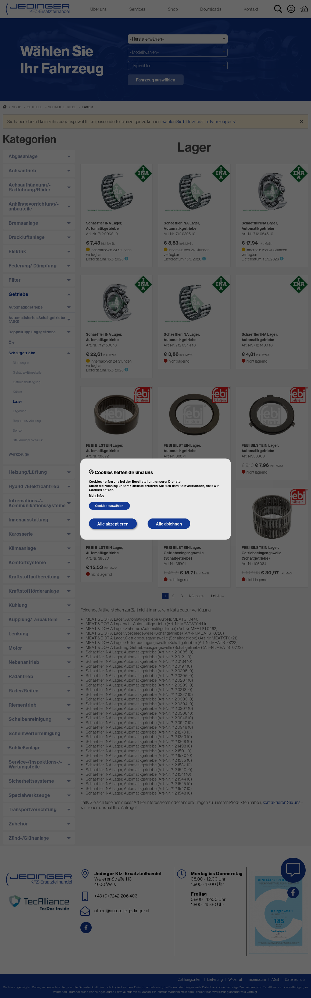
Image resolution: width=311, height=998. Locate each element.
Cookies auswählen (109, 506)
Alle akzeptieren (112, 523)
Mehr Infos (96, 495)
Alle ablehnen (169, 523)
